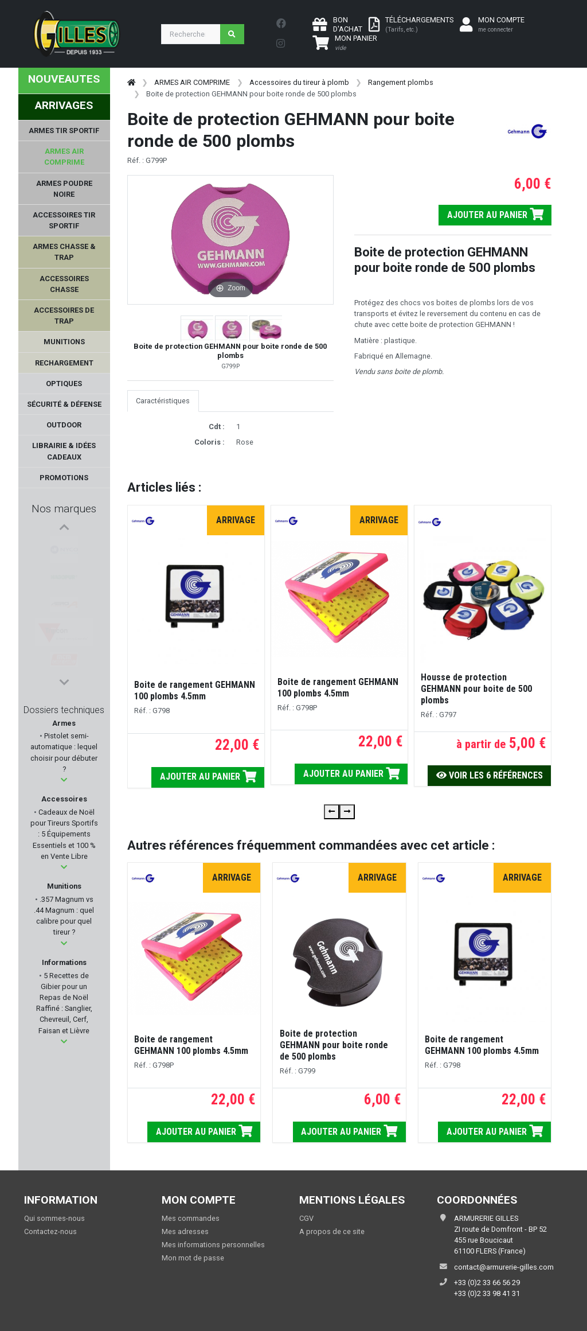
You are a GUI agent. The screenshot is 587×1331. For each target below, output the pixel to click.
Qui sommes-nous (54, 1218)
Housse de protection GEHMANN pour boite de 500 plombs (476, 689)
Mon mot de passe (193, 1258)
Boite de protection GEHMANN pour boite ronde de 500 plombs (334, 1045)
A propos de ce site (332, 1231)
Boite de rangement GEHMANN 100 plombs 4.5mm (194, 690)
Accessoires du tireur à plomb (299, 82)
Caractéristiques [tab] (163, 400)
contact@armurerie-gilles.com (504, 1267)
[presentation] (331, 811)
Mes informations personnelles (213, 1244)
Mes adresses (185, 1231)
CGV (306, 1218)
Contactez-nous (50, 1231)
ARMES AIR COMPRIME (192, 82)
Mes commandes (191, 1218)
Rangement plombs (400, 82)
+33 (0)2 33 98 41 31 (487, 1293)
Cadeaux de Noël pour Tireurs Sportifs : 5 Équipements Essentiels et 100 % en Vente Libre (64, 834)
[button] (64, 780)
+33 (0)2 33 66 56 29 (487, 1282)
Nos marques (64, 508)
